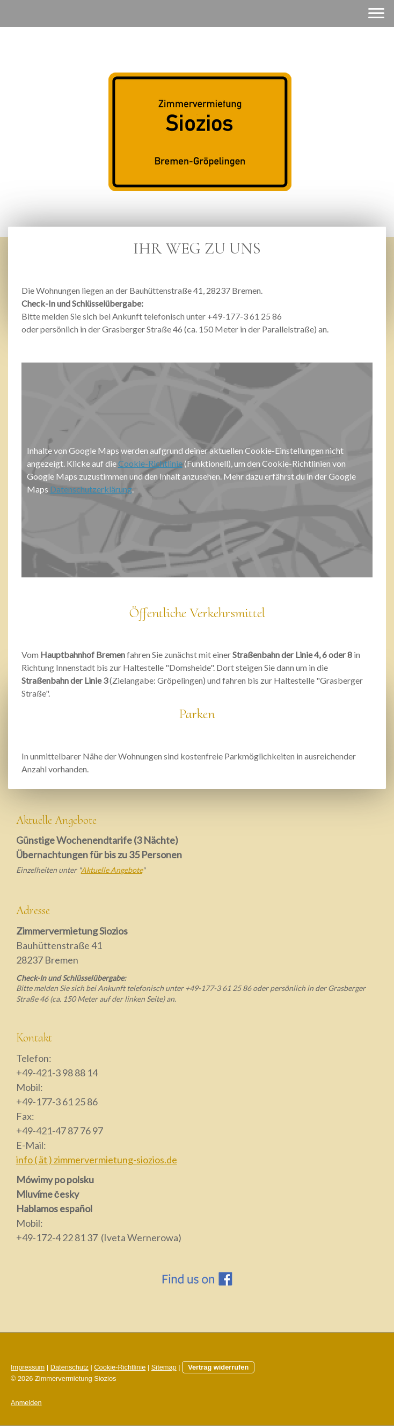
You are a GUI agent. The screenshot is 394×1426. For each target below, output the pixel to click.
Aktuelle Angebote (111, 869)
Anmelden (26, 1403)
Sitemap (164, 1367)
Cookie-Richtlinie (150, 463)
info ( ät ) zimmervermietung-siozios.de (96, 1160)
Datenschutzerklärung (91, 489)
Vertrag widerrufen (218, 1367)
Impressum (28, 1367)
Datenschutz (69, 1367)
